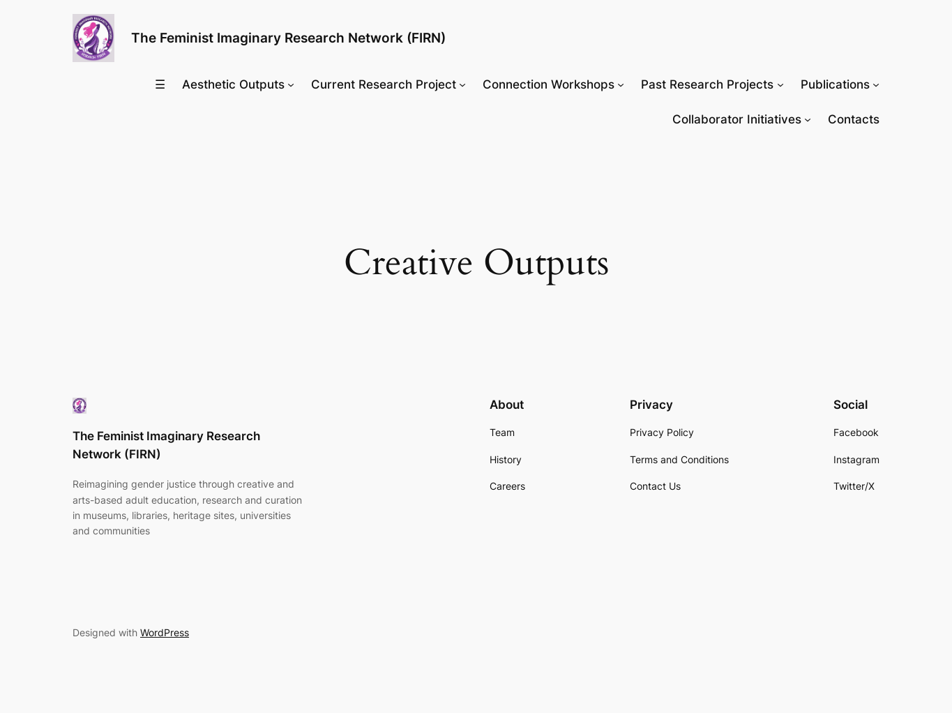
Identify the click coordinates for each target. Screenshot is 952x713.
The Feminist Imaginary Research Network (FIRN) (288, 37)
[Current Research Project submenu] (462, 84)
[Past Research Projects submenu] (780, 84)
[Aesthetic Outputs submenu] (290, 84)
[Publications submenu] (875, 84)
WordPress (164, 632)
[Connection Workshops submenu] (620, 84)
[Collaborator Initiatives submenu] (807, 119)
